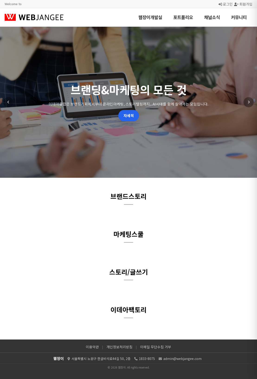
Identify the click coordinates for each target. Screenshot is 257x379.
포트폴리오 (183, 17)
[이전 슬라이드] (8, 102)
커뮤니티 (239, 17)
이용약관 (92, 346)
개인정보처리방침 (119, 346)
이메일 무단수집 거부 (155, 346)
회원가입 (243, 4)
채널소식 (212, 17)
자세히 (128, 115)
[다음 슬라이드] (249, 102)
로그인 (225, 4)
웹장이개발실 (150, 17)
